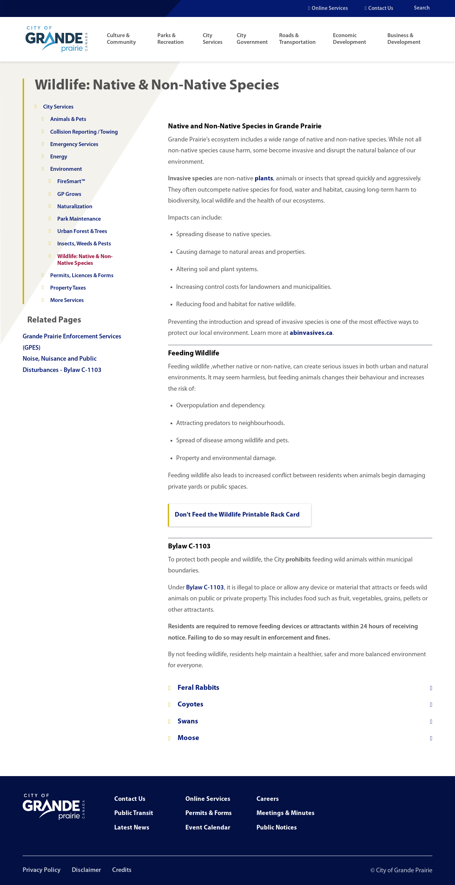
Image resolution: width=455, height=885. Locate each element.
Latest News (131, 828)
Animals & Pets (68, 119)
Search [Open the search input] (422, 8)
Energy (58, 157)
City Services (213, 39)
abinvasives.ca (311, 333)
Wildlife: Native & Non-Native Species (85, 260)
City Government (252, 39)
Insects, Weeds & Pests (84, 244)
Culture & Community (121, 39)
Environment (66, 169)
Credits (122, 870)
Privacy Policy (42, 870)
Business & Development (404, 39)
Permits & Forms (208, 813)
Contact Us (380, 8)
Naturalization (74, 207)
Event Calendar (207, 828)
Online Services (330, 8)
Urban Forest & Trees (82, 231)
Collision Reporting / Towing (84, 132)
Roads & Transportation (297, 39)
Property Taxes (68, 288)
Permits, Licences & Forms (82, 276)
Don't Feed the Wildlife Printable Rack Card (237, 515)
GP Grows (69, 194)
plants (264, 178)
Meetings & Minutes (286, 813)
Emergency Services (74, 144)
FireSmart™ (71, 182)
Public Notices (277, 828)
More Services (67, 300)
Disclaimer (86, 870)
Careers (268, 799)
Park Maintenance (79, 219)
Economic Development (349, 39)
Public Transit (133, 813)
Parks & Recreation (170, 39)
